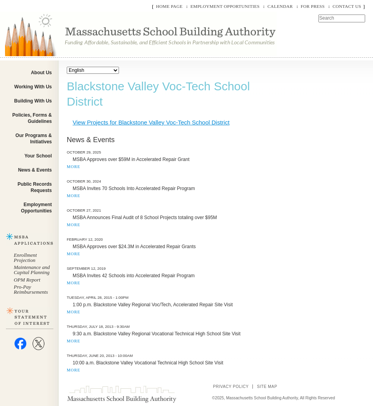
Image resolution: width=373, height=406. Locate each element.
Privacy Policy (231, 386)
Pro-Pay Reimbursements (31, 289)
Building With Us (33, 101)
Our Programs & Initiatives (33, 138)
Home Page (169, 6)
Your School (38, 156)
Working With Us (33, 87)
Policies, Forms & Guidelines (32, 118)
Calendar (280, 6)
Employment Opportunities (225, 6)
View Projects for (151, 122)
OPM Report (27, 279)
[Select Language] (93, 70)
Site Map (267, 386)
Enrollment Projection (25, 257)
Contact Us (347, 6)
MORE (73, 167)
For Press (313, 6)
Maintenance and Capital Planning (32, 270)
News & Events (35, 170)
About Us (41, 72)
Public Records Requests (35, 187)
